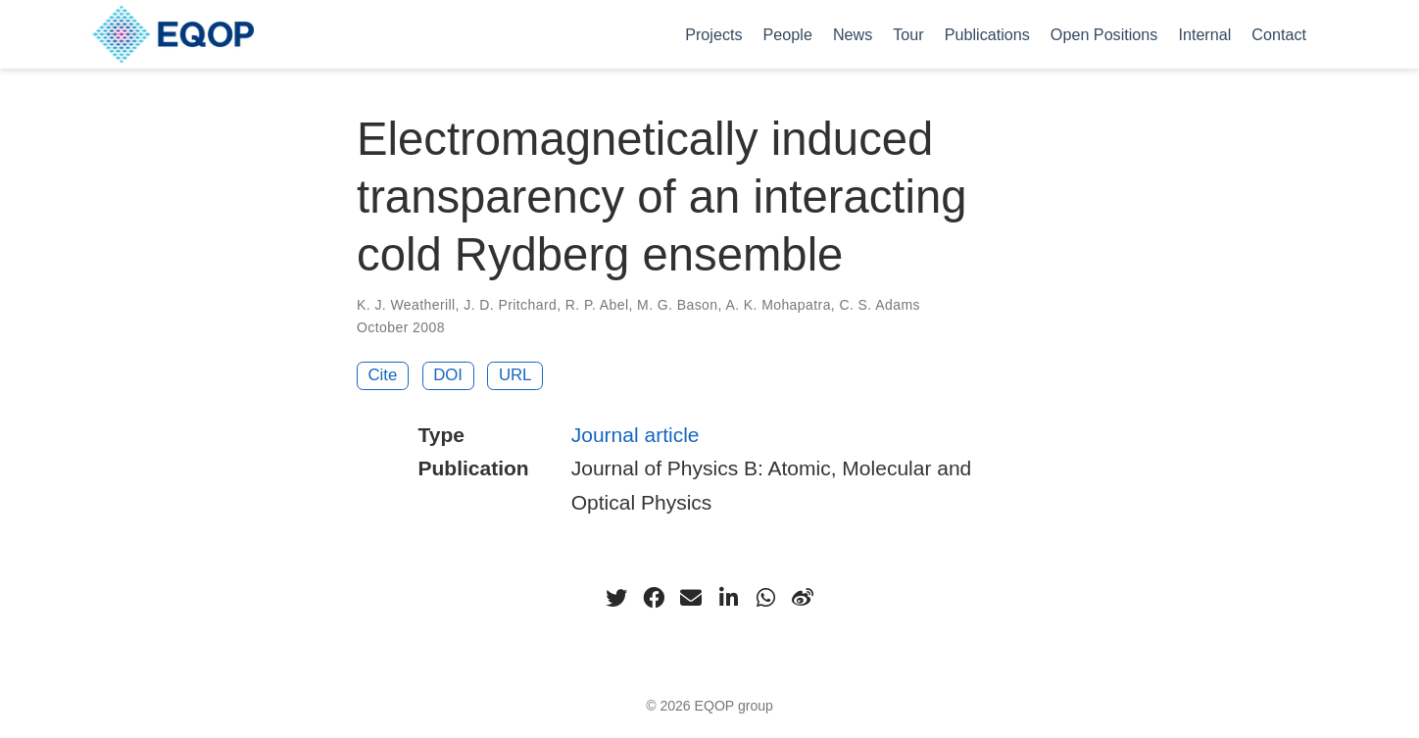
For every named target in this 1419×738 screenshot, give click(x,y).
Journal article (635, 434)
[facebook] (653, 598)
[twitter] (616, 598)
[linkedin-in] (728, 598)
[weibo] (802, 598)
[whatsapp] (765, 598)
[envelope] (691, 598)
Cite (383, 375)
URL (515, 375)
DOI (448, 375)
